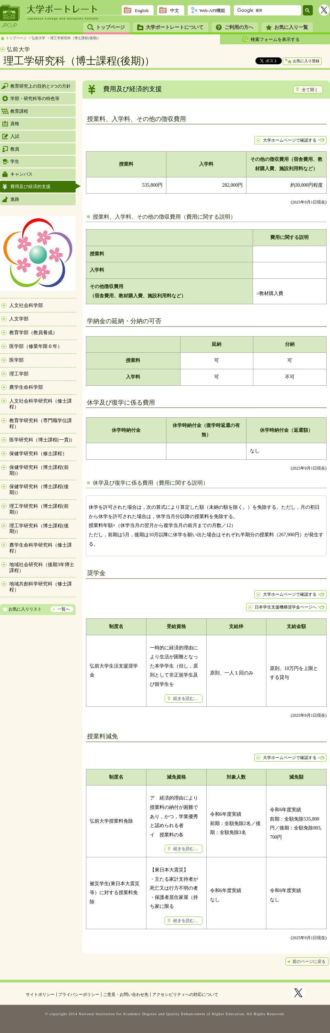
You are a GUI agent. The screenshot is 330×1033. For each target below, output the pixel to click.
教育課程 (19, 111)
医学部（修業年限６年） (35, 346)
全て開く (310, 89)
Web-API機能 (212, 10)
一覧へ (63, 609)
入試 (14, 136)
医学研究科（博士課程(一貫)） (42, 439)
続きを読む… (185, 698)
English (141, 10)
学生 (14, 161)
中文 (174, 10)
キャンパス (21, 174)
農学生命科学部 (26, 387)
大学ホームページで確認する (290, 140)
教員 (14, 149)
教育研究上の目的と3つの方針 (40, 86)
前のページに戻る (309, 961)
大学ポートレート (62, 9)
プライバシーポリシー (78, 994)
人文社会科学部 (26, 305)
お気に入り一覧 (291, 27)
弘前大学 (38, 38)
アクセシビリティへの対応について (185, 994)
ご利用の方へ (238, 27)
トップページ (110, 27)
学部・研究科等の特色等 (34, 98)
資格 (14, 123)
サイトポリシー (40, 994)
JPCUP (10, 16)
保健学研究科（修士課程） (38, 453)
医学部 (16, 360)
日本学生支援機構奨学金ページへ (286, 607)
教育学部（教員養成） (33, 332)
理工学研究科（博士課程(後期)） (75, 38)
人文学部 (19, 318)
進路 (14, 199)
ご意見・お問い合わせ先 (125, 994)
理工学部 (19, 373)
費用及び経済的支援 (30, 186)
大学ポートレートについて (175, 27)
